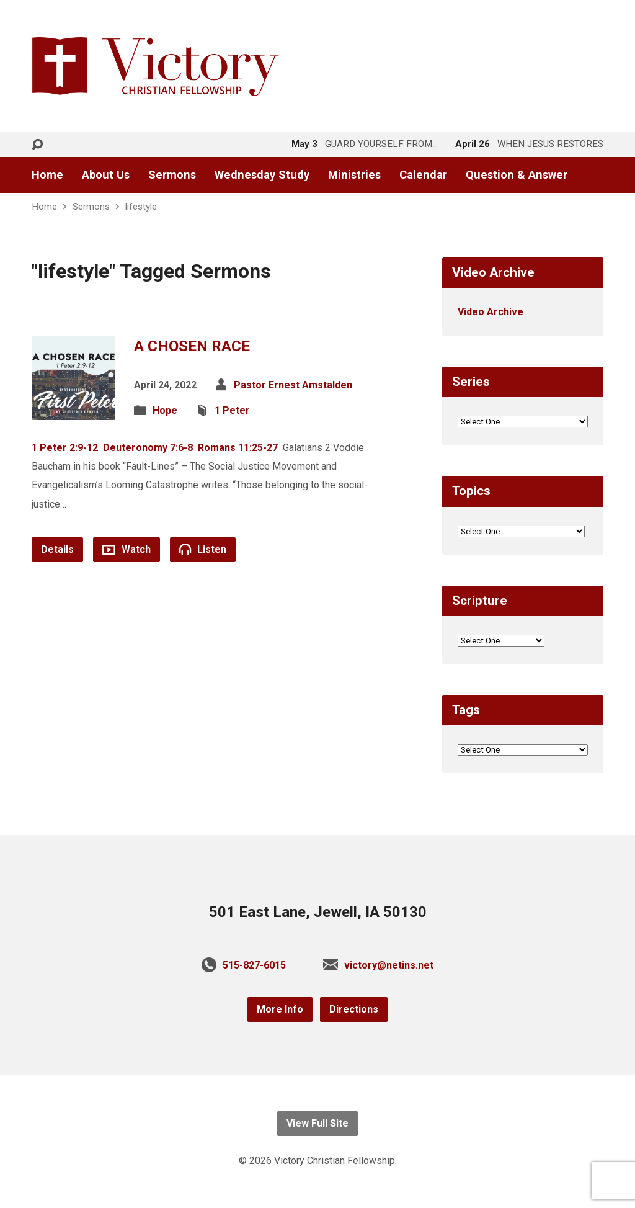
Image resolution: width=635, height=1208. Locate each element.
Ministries (354, 175)
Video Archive (490, 312)
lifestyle (141, 206)
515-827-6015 (254, 965)
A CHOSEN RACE (192, 346)
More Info (280, 1009)
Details (57, 549)
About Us (106, 175)
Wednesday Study (262, 175)
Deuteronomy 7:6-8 (148, 448)
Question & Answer (516, 175)
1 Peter (232, 410)
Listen (202, 549)
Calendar (423, 175)
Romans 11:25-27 (238, 448)
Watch (126, 549)
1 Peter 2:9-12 (65, 448)
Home (47, 175)
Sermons (172, 175)
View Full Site (317, 1123)
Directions (353, 1009)
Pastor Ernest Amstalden (293, 385)
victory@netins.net (388, 965)
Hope (165, 410)
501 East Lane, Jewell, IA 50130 (318, 912)
